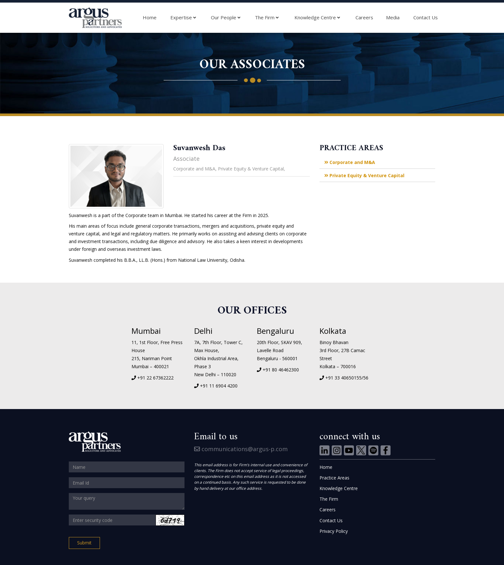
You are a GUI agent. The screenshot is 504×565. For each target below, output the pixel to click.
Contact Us (425, 17)
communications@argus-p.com (241, 449)
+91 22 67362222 (155, 378)
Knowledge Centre (317, 17)
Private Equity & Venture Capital (364, 175)
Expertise (183, 17)
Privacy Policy (334, 531)
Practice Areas (334, 478)
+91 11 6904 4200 (219, 386)
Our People (225, 17)
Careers (364, 17)
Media (393, 17)
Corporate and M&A (349, 162)
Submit (84, 543)
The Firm (267, 17)
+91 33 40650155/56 (346, 378)
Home (150, 17)
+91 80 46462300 (281, 370)
